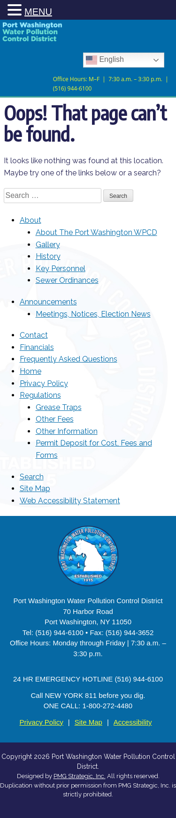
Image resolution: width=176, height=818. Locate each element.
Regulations (40, 395)
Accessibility (133, 722)
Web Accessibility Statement (70, 500)
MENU (38, 12)
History (48, 256)
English (105, 60)
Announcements (48, 301)
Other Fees (55, 419)
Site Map (35, 488)
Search (32, 476)
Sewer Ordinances (67, 280)
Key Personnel (60, 268)
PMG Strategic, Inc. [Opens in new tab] (80, 776)
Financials (37, 347)
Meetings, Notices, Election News (93, 314)
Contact (34, 335)
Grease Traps (59, 407)
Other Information (67, 431)
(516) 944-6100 (72, 87)
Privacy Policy (44, 383)
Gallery (48, 244)
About (30, 220)
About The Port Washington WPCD (96, 232)
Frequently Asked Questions (68, 359)
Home (30, 371)
